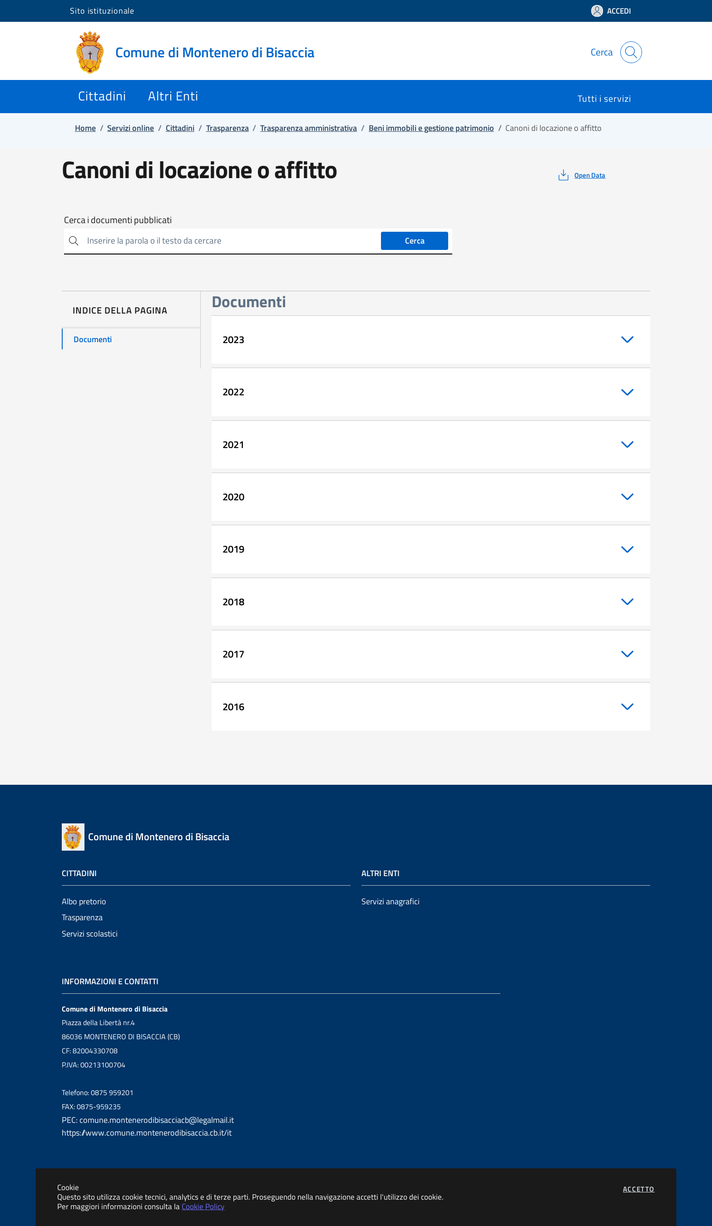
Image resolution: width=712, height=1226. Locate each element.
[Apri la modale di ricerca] (631, 52)
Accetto (639, 1189)
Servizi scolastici (90, 933)
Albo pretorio (84, 901)
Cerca (415, 240)
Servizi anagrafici (390, 901)
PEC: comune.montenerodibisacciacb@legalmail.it (148, 1120)
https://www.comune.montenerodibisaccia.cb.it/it (147, 1132)
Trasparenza (82, 917)
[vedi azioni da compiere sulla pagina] (581, 175)
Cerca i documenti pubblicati (118, 220)
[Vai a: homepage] (198, 52)
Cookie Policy (203, 1206)
